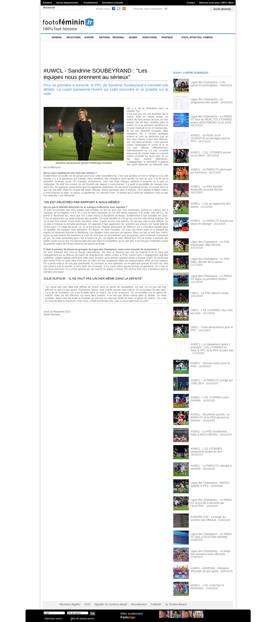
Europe (89, 37)
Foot (129, 619)
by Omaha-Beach (163, 601)
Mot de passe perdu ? (81, 619)
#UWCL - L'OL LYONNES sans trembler (212, 394)
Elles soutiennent (131, 615)
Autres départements (67, 2)
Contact (191, 2)
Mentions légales (69, 601)
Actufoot (47, 2)
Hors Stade (150, 37)
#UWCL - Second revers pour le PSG (211, 360)
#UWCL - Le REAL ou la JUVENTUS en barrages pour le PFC (212, 135)
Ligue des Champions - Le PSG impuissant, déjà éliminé (208, 241)
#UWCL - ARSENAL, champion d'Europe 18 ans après (207, 567)
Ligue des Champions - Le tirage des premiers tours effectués (210, 550)
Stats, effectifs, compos (197, 37)
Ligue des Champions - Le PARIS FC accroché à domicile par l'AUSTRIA (211, 499)
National (104, 37)
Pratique (167, 37)
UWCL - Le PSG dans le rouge (207, 291)
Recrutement (130, 601)
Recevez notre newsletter (148, 8)
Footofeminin (91, 2)
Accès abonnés (222, 9)
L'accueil (45, 37)
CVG (84, 601)
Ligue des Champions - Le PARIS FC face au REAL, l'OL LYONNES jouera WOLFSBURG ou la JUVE (211, 119)
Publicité (145, 601)
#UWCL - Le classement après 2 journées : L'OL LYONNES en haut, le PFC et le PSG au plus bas (211, 345)
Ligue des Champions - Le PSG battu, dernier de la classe (211, 258)
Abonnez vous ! (52, 619)
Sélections (74, 37)
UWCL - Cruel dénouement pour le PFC (212, 325)
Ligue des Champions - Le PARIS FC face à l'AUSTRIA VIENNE (211, 533)
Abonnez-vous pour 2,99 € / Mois (216, 2)
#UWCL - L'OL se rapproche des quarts (212, 201)
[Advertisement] (114, 54)
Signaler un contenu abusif (105, 601)
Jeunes (133, 37)
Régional (118, 37)
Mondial (57, 37)
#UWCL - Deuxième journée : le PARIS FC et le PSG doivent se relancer (211, 413)
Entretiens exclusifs (112, 2)
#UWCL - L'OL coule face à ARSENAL (211, 582)
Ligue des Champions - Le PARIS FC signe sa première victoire (211, 275)
